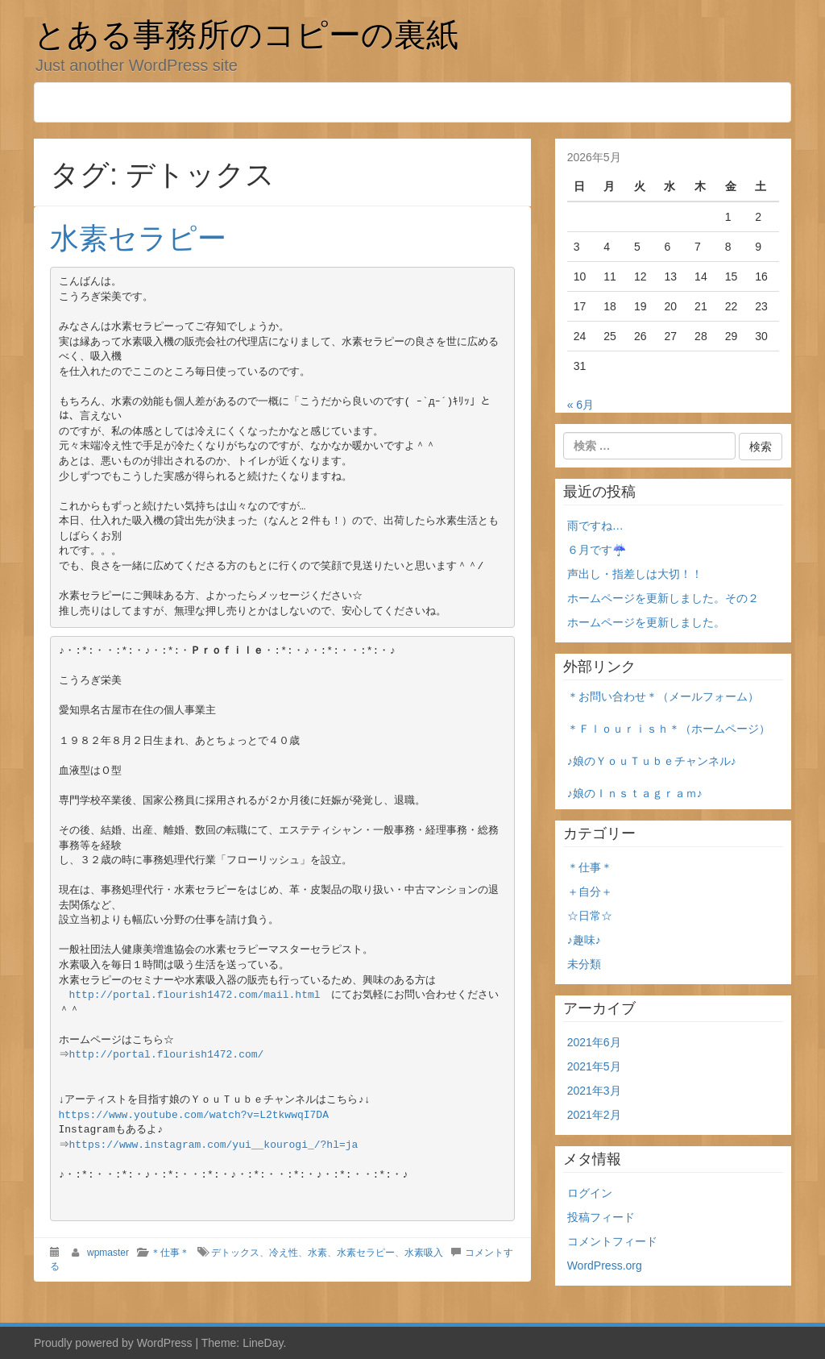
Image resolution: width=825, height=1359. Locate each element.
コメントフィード (612, 1241)
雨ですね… (595, 525)
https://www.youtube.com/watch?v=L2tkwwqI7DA (194, 1115)
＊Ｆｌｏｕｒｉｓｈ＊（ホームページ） (668, 728)
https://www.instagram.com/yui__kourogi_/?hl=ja (215, 1145)
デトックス (235, 1252)
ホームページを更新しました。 (646, 622)
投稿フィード (601, 1217)
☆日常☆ (589, 915)
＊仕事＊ (170, 1252)
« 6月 (580, 404)
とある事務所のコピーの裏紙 (246, 34)
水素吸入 (423, 1252)
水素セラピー (138, 238)
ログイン (589, 1193)
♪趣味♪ (584, 939)
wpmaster (108, 1252)
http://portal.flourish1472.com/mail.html (195, 995)
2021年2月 (594, 1114)
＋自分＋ (589, 891)
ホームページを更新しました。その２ (663, 598)
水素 (317, 1252)
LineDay (263, 1342)
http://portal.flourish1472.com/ (168, 1055)
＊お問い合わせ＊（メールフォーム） (663, 696)
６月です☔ (596, 549)
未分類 (584, 964)
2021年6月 (594, 1042)
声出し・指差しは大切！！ (635, 573)
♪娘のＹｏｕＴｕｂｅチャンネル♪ (651, 760)
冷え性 (283, 1252)
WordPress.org (604, 1265)
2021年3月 (594, 1090)
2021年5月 (594, 1066)
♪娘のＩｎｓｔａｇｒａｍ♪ (635, 793)
